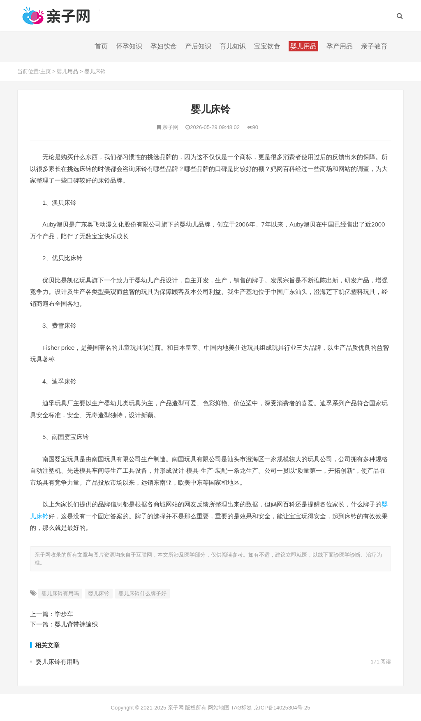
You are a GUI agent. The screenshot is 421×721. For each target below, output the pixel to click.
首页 (101, 46)
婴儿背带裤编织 (76, 624)
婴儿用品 (67, 71)
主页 (45, 71)
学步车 (64, 613)
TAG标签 (241, 708)
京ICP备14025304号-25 (282, 708)
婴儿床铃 (95, 71)
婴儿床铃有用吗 (60, 593)
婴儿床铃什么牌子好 (142, 593)
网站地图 (218, 708)
